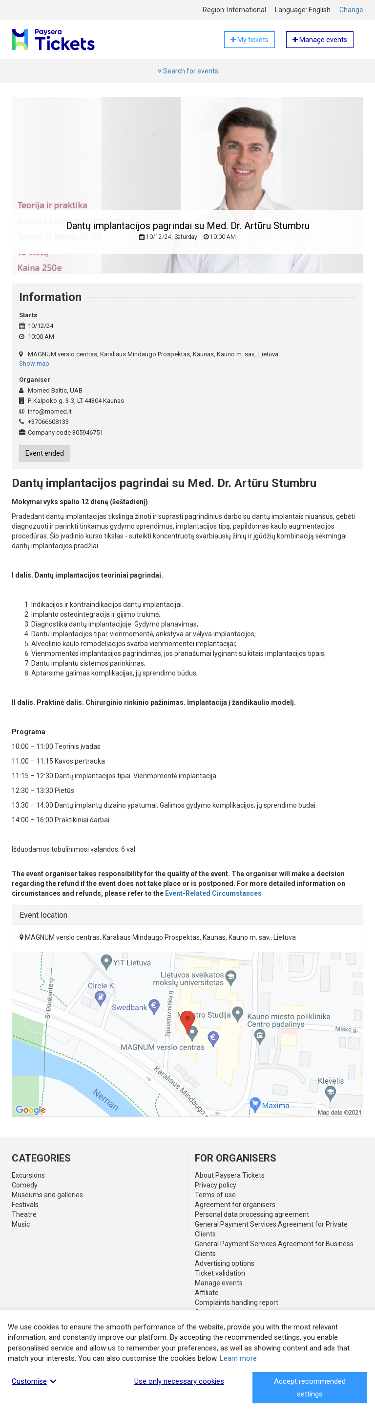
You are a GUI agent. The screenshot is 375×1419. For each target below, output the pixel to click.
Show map (34, 363)
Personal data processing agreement (252, 1214)
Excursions (28, 1175)
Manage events (219, 1283)
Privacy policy (215, 1185)
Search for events (187, 71)
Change (351, 10)
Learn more (238, 1358)
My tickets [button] (249, 40)
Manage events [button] (319, 40)
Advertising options (224, 1263)
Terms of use (215, 1195)
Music (21, 1224)
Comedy (25, 1185)
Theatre (24, 1214)
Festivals (25, 1205)
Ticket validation (220, 1273)
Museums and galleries (47, 1195)
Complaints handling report (236, 1302)
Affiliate (207, 1293)
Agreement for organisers (235, 1205)
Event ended (44, 453)
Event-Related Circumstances (213, 893)
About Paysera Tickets (230, 1175)
